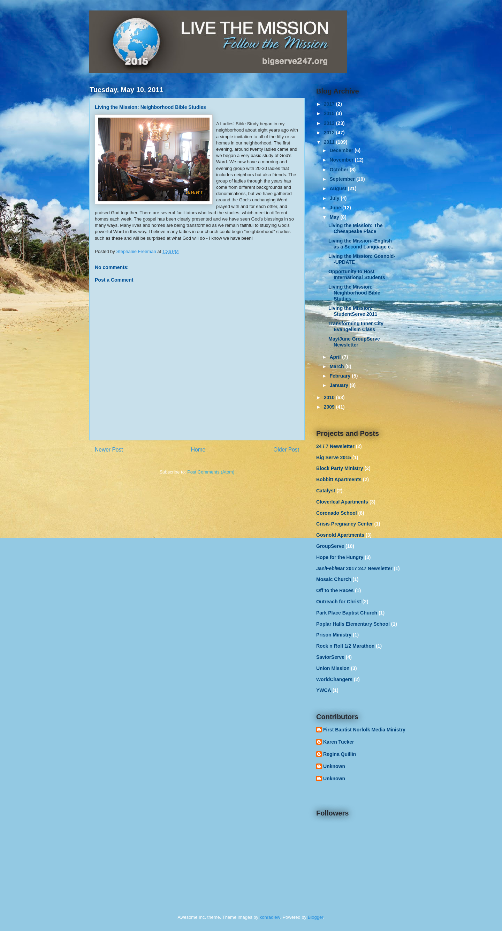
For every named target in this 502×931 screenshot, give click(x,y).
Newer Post (109, 450)
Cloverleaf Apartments (342, 502)
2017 (330, 104)
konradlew (270, 917)
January (339, 385)
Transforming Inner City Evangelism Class (355, 326)
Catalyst (325, 490)
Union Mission (333, 668)
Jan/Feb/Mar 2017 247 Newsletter (354, 568)
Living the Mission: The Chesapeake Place (355, 228)
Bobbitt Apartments (339, 479)
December (342, 150)
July (335, 198)
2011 (330, 142)
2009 (330, 407)
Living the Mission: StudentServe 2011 (352, 311)
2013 (330, 123)
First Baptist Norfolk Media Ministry (364, 729)
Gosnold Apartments (340, 535)
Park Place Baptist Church (346, 613)
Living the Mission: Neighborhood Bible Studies (354, 292)
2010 (330, 397)
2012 (330, 132)
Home (198, 450)
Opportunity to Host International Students (356, 274)
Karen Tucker (338, 742)
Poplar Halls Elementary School (353, 624)
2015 (330, 113)
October (339, 169)
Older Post (286, 450)
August (338, 188)
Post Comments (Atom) (210, 472)
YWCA (323, 690)
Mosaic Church (333, 579)
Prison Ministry (333, 635)
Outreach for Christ (338, 601)
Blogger (315, 917)
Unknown (334, 766)
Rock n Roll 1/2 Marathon (345, 646)
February (340, 376)
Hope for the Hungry (339, 557)
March (337, 366)
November (342, 160)
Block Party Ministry (339, 468)
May (334, 217)
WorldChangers (334, 679)
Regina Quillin (339, 754)
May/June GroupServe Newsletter (354, 342)
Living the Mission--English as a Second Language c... (361, 243)
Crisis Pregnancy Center (344, 524)
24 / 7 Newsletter (335, 446)
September (342, 179)
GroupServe (330, 546)
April (335, 357)
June (335, 207)
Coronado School (336, 513)
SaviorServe (330, 657)
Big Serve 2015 (333, 457)
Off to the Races (334, 590)
